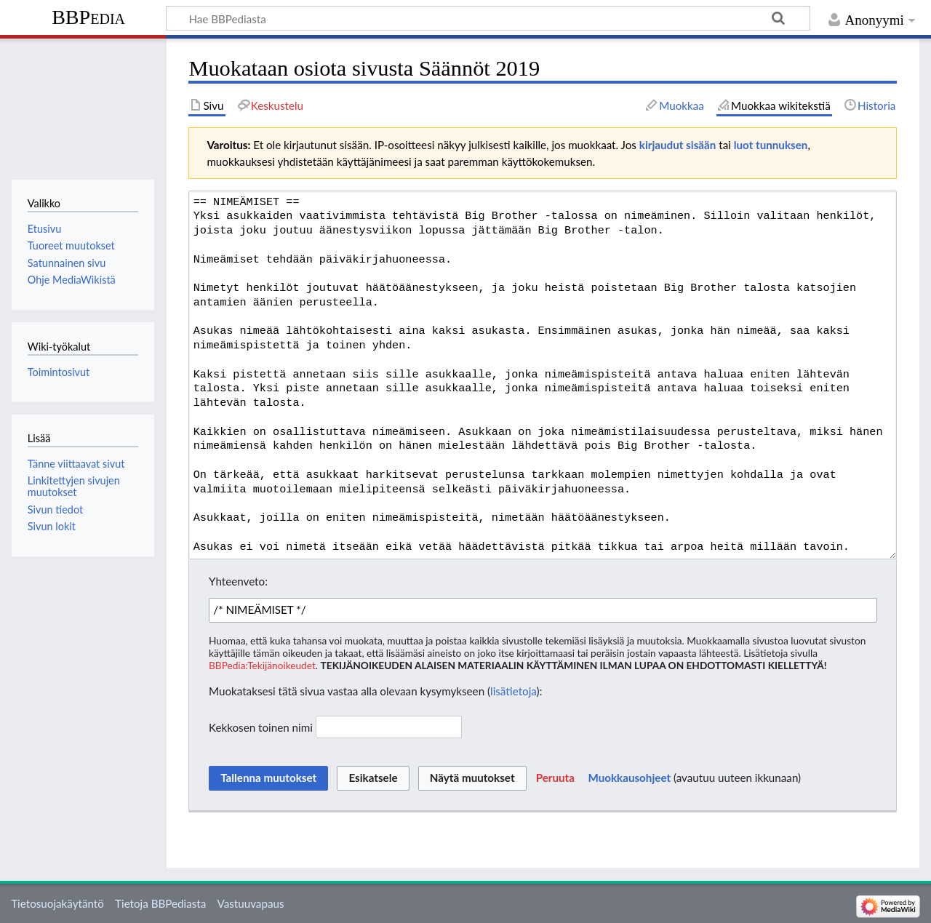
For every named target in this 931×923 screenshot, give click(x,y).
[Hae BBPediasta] (488, 18)
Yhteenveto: (238, 581)
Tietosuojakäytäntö (57, 903)
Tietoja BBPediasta (160, 903)
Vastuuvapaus (250, 903)
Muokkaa (681, 105)
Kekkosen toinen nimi (261, 726)
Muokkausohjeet (629, 777)
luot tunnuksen (771, 144)
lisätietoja (513, 691)
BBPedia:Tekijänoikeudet (262, 665)
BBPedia (88, 17)
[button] (555, 778)
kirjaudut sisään (677, 144)
